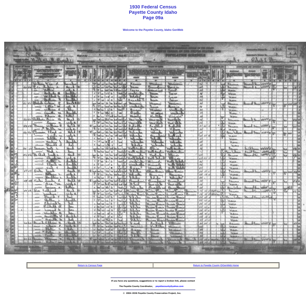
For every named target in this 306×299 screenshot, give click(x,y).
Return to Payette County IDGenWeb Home (216, 265)
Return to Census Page (90, 265)
